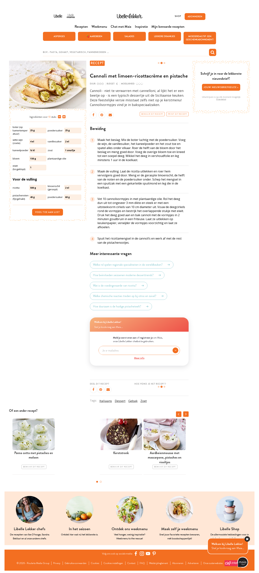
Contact (136, 562)
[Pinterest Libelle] (156, 554)
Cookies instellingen (115, 562)
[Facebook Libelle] (138, 554)
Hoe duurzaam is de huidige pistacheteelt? (121, 306)
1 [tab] (97, 482)
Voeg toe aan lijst (47, 212)
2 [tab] (101, 482)
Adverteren (207, 562)
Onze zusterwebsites (60, 567)
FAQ (148, 562)
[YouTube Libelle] (150, 554)
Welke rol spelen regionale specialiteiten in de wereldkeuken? (131, 265)
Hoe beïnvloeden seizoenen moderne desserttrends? (127, 275)
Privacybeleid (221, 99)
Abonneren (189, 562)
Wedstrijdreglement (167, 562)
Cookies (94, 562)
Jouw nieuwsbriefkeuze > (221, 87)
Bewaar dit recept (152, 114)
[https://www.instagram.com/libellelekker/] (144, 554)
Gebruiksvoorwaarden (73, 562)
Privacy (52, 562)
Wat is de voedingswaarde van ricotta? (118, 286)
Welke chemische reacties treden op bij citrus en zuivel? (128, 296)
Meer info (139, 358)
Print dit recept (177, 114)
